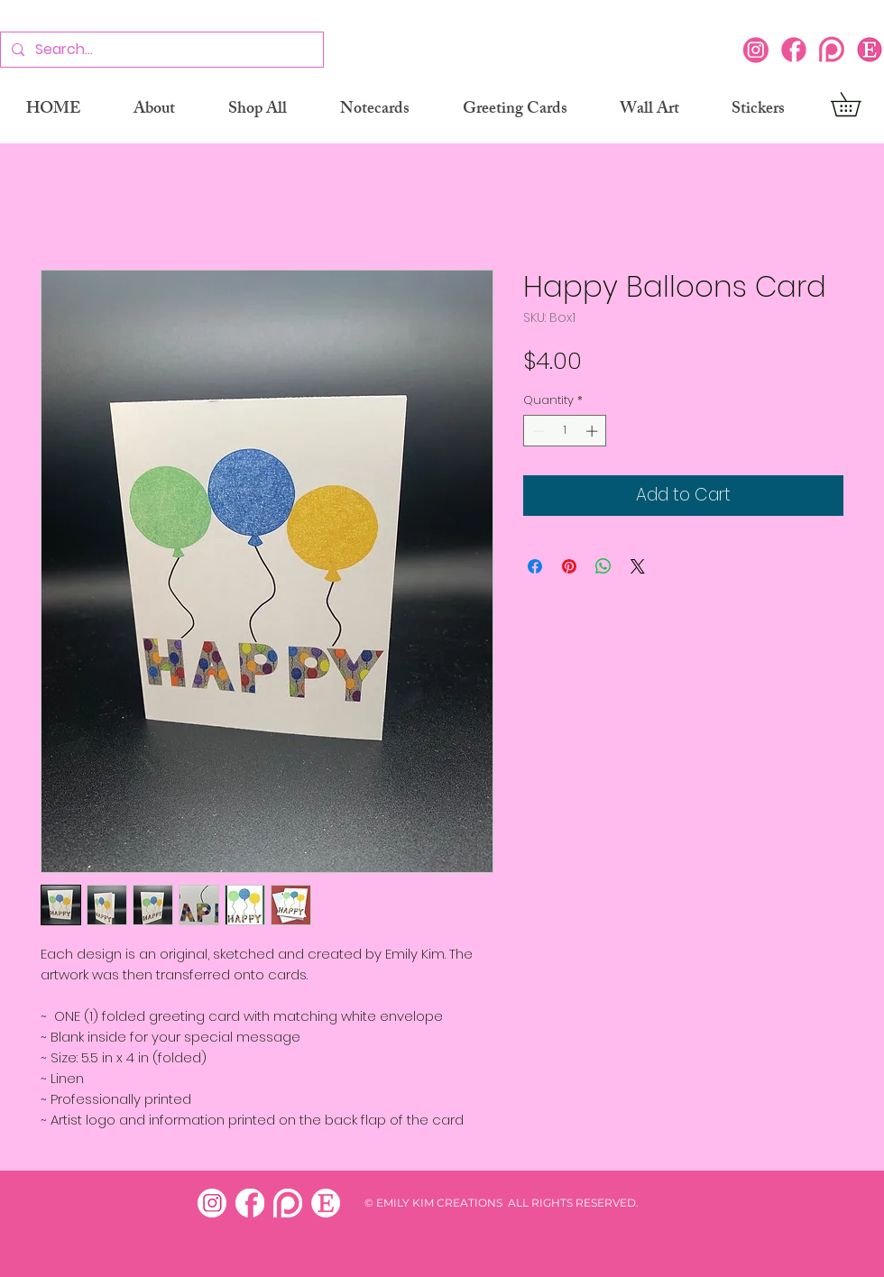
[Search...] (160, 50)
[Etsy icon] (869, 49)
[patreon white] (287, 1203)
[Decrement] (537, 431)
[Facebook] (793, 49)
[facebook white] (249, 1203)
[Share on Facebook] (535, 566)
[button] (857, 104)
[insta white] (212, 1203)
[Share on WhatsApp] (603, 566)
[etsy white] (325, 1203)
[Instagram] (755, 49)
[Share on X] (638, 566)
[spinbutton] (565, 431)
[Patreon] (831, 49)
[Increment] (593, 431)
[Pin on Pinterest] (569, 566)
